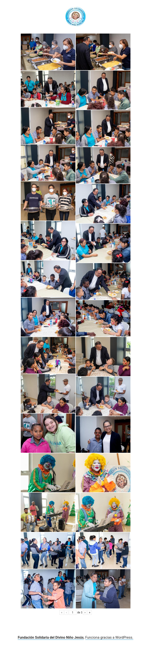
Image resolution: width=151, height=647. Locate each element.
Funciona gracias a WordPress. (109, 637)
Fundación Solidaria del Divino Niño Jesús (51, 637)
